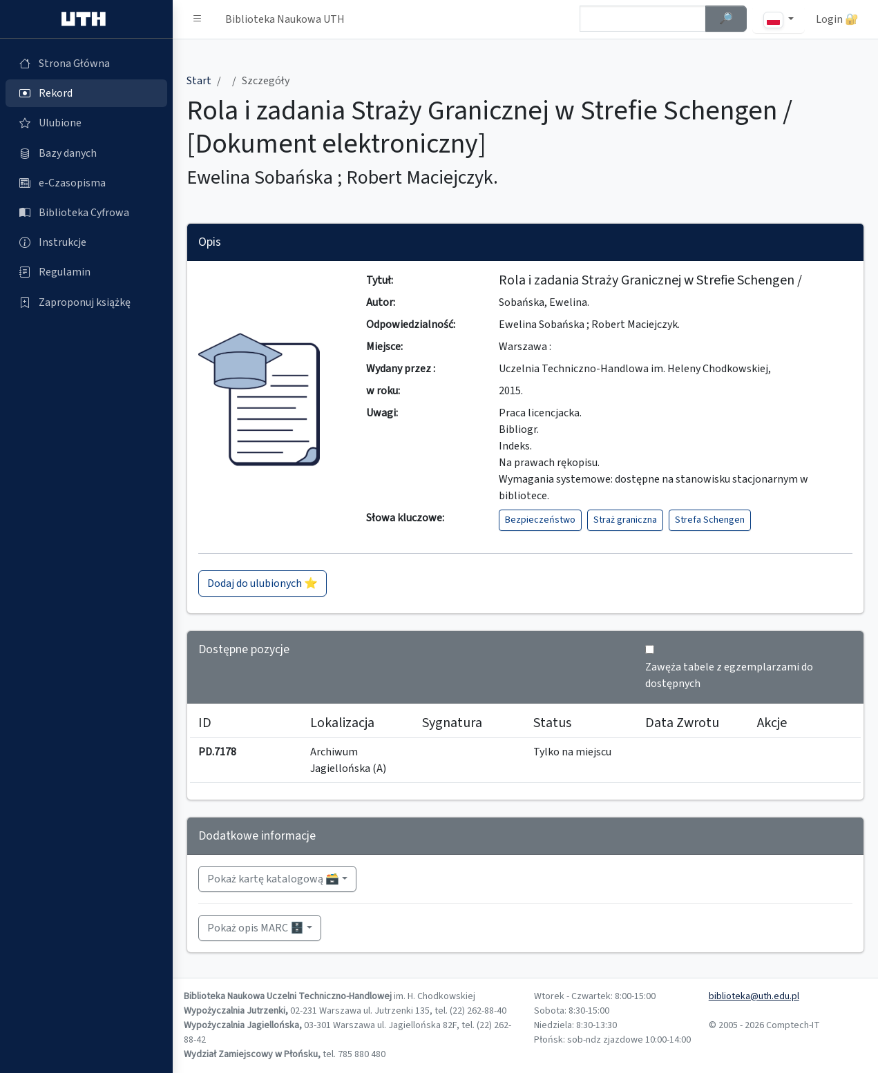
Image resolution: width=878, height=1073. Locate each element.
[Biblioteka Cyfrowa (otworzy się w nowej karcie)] (86, 212)
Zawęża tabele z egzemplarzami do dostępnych (729, 675)
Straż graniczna (625, 520)
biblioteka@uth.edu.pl (754, 996)
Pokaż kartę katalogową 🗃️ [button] (273, 879)
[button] (197, 19)
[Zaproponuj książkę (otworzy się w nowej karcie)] (86, 302)
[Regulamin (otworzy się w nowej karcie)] (86, 272)
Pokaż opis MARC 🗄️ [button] (255, 928)
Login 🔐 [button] (837, 19)
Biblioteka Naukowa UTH (285, 19)
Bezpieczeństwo (540, 520)
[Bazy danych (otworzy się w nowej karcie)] (86, 153)
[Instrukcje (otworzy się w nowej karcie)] (86, 242)
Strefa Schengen (710, 520)
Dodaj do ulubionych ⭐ (262, 583)
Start (199, 80)
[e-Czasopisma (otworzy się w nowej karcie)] (86, 183)
